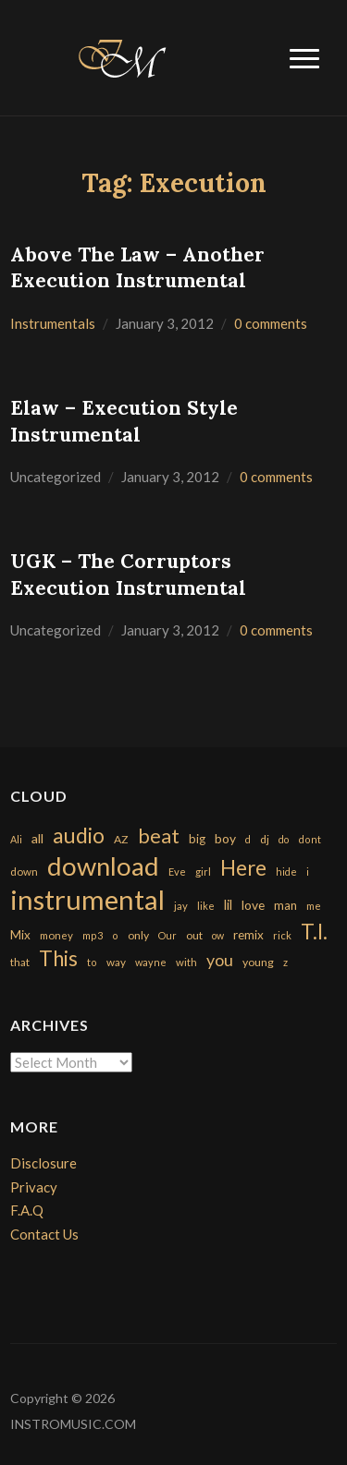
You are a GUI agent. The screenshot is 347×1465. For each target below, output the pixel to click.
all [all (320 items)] (37, 838)
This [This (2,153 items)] (58, 958)
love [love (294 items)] (253, 905)
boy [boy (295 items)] (225, 838)
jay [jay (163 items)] (181, 906)
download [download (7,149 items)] (103, 866)
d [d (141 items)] (248, 839)
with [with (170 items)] (186, 962)
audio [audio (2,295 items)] (79, 835)
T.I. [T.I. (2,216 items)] (314, 931)
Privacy (33, 1187)
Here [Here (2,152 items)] (243, 867)
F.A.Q (26, 1210)
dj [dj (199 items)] (264, 839)
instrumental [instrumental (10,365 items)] (87, 899)
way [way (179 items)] (116, 962)
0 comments (270, 323)
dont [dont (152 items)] (309, 839)
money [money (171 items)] (56, 935)
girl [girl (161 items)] (203, 872)
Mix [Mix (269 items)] (20, 934)
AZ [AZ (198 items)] (121, 839)
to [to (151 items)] (92, 962)
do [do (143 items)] (284, 839)
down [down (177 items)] (24, 871)
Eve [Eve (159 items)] (177, 872)
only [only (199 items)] (138, 935)
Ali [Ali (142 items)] (16, 839)
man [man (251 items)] (285, 905)
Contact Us (44, 1234)
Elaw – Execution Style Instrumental (124, 421)
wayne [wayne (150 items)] (151, 962)
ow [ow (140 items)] (218, 935)
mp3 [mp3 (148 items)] (92, 935)
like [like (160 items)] (206, 906)
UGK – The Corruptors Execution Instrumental (128, 574)
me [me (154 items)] (313, 906)
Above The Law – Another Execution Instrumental (137, 268)
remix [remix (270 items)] (248, 934)
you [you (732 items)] (219, 960)
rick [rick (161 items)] (282, 935)
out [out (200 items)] (194, 935)
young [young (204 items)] (258, 962)
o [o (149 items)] (115, 935)
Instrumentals (52, 323)
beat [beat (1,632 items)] (159, 836)
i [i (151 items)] (307, 872)
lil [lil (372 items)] (228, 904)
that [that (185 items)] (20, 962)
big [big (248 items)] (197, 838)
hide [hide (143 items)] (286, 872)
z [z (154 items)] (285, 962)
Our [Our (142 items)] (167, 935)
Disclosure (43, 1163)
